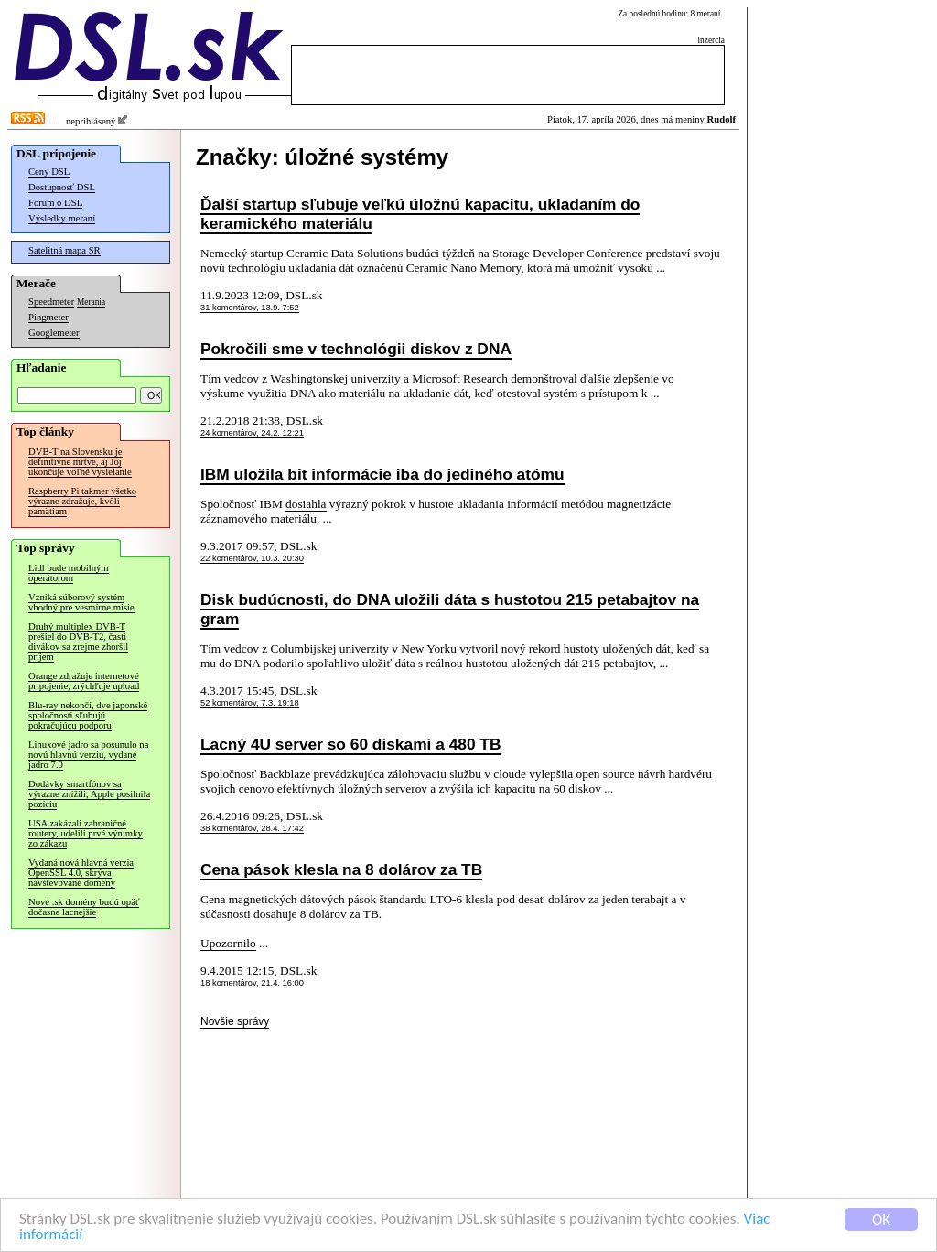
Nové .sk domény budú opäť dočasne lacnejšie (83, 907)
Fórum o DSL (55, 203)
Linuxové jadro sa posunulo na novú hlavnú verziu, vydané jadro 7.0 (88, 754)
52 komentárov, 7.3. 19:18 (249, 702)
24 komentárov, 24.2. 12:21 (252, 432)
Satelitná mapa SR (64, 250)
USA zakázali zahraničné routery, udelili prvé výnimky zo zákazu (85, 833)
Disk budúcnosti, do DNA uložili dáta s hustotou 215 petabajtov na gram (449, 609)
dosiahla (305, 504)
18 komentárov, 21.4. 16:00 (252, 983)
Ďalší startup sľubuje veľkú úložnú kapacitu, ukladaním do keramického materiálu (420, 213)
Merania (91, 302)
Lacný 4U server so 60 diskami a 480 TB (350, 744)
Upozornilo (228, 943)
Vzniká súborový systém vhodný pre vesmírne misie (81, 602)
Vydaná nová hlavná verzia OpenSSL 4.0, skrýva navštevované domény (81, 873)
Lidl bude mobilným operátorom (68, 573)
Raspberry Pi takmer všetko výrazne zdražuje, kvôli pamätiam (82, 501)
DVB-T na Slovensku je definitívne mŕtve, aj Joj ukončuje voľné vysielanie (80, 462)
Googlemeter (54, 333)
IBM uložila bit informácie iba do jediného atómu (382, 474)
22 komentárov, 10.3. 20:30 (252, 558)
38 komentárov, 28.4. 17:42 (252, 828)
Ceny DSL (49, 172)
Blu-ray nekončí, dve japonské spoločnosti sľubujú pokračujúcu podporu (87, 715)
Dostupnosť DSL (61, 187)
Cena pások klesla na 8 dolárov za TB (341, 869)
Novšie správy (234, 1021)
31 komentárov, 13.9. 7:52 (249, 307)
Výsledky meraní (61, 218)
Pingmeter (48, 317)
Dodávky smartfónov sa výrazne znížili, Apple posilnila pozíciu (89, 794)
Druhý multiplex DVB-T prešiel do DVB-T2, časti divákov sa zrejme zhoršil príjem (78, 641)
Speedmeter (51, 302)
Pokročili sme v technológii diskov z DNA (356, 349)
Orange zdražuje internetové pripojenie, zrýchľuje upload (83, 681)
